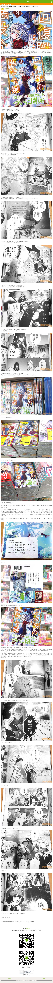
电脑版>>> (7, 8)
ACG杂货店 (28, 928)
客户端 (43, 978)
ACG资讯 (26, 980)
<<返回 (9, 978)
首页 (26, 978)
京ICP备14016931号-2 (32, 980)
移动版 (32, 949)
